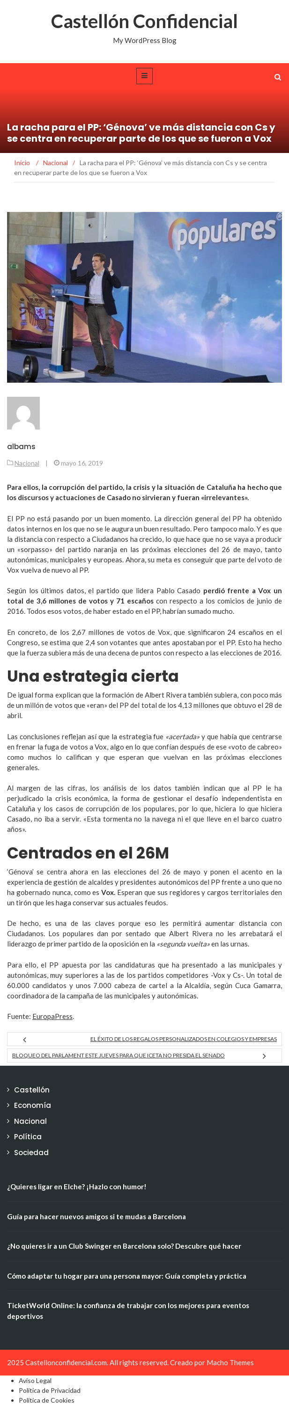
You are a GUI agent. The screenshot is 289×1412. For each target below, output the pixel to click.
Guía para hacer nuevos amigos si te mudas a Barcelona (96, 1216)
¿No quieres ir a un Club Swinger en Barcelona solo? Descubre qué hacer (124, 1246)
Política (28, 1137)
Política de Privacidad (50, 1390)
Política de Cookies (46, 1400)
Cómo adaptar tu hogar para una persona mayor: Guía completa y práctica (126, 1276)
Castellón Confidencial (144, 21)
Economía (32, 1105)
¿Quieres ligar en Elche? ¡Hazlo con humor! (77, 1186)
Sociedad (31, 1152)
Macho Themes (230, 1362)
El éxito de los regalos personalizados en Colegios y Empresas (183, 1038)
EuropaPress (52, 1016)
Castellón (32, 1090)
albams (21, 446)
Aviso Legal (35, 1380)
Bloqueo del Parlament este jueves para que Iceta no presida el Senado (118, 1055)
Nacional (27, 463)
